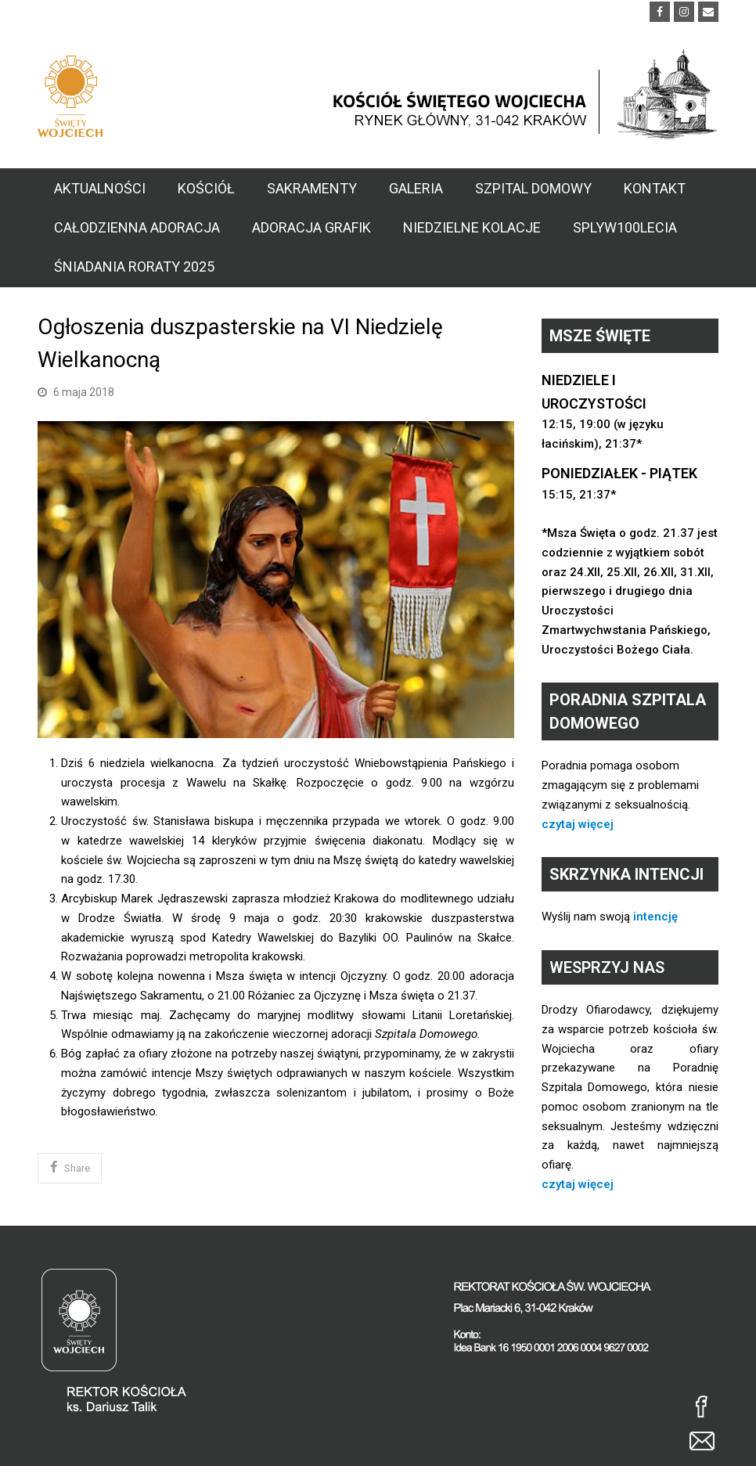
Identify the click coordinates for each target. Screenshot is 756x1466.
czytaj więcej (578, 824)
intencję (655, 916)
